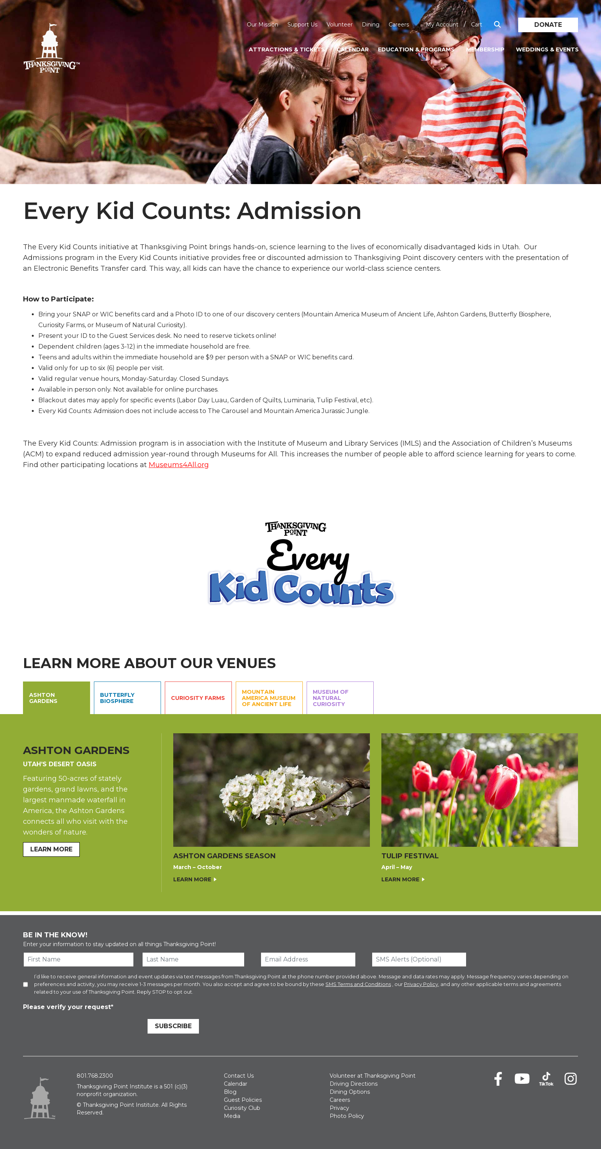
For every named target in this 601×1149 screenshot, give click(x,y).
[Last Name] (193, 959)
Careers (399, 24)
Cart (476, 24)
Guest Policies (243, 1099)
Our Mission (262, 24)
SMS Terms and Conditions (358, 984)
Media (232, 1116)
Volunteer (340, 24)
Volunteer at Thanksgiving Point (372, 1075)
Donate (548, 24)
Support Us (302, 24)
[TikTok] (546, 1079)
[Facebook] (498, 1079)
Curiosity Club (242, 1108)
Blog (230, 1091)
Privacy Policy (421, 984)
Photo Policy (347, 1116)
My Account (442, 24)
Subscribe (173, 1026)
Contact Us (239, 1075)
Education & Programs (416, 49)
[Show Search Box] (497, 24)
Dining (370, 24)
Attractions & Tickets (287, 49)
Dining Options (350, 1091)
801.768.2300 (95, 1075)
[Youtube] (522, 1079)
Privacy (339, 1108)
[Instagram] (570, 1079)
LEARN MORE (51, 849)
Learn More (192, 879)
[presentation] (81, 1027)
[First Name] (78, 959)
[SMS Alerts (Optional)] (419, 959)
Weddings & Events (547, 49)
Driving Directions (354, 1083)
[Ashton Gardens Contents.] (300, 812)
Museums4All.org (179, 465)
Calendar (353, 49)
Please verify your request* (68, 1007)
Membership (485, 49)
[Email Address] (308, 959)
